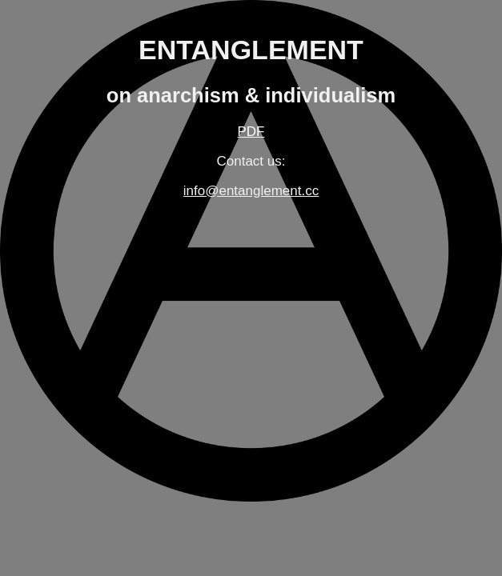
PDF (251, 131)
